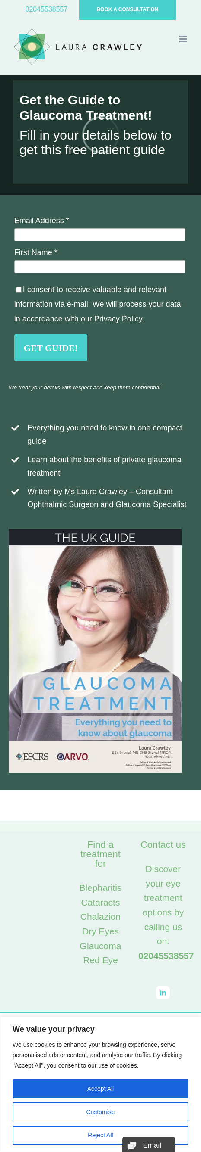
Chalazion (100, 917)
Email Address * (41, 220)
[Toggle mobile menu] (183, 39)
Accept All (100, 1088)
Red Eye (100, 960)
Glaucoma (100, 946)
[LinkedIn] (163, 992)
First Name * (35, 252)
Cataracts (100, 902)
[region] (100, 1084)
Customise (100, 1111)
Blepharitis (100, 888)
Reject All (100, 1135)
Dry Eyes (100, 931)
